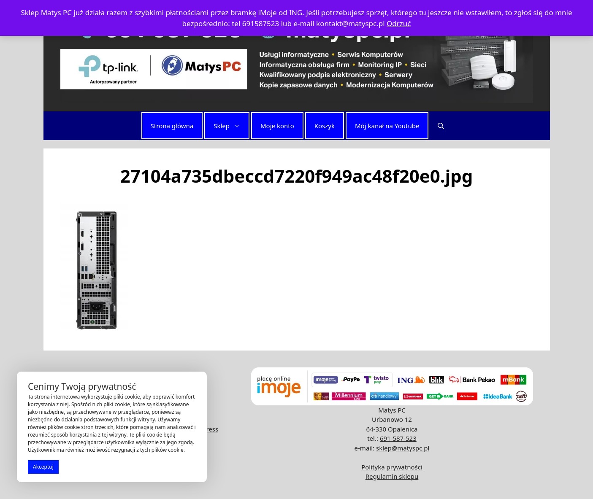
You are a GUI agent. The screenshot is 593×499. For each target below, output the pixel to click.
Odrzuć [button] (399, 23)
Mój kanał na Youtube (387, 125)
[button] (440, 125)
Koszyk (324, 125)
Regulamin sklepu (392, 476)
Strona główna (172, 125)
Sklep (231, 125)
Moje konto (277, 125)
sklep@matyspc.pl (402, 448)
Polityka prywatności (391, 467)
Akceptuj (43, 466)
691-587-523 (398, 438)
